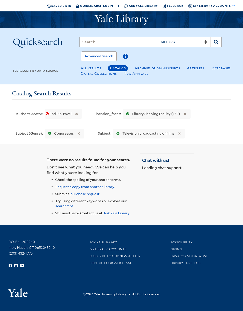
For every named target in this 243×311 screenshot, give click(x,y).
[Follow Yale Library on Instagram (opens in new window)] (16, 265)
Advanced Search (98, 56)
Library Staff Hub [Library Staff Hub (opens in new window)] (185, 263)
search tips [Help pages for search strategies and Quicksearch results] (64, 206)
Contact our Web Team (110, 263)
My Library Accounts (108, 249)
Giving (176, 249)
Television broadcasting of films (144, 133)
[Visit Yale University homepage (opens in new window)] (18, 291)
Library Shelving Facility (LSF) (152, 114)
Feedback (173, 6)
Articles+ (196, 68)
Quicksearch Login (94, 6)
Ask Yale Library (141, 6)
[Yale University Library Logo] (121, 20)
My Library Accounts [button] (209, 5)
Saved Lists (59, 6)
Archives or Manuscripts (157, 68)
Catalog (118, 68)
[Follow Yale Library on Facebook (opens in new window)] (10, 265)
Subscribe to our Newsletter (115, 256)
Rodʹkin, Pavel (59, 114)
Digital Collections (99, 74)
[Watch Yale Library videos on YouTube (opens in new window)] (22, 265)
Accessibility (182, 242)
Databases (221, 68)
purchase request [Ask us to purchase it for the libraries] (84, 194)
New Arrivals (136, 74)
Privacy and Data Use (189, 256)
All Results (91, 68)
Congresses (60, 133)
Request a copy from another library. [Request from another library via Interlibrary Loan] (85, 187)
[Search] (118, 42)
